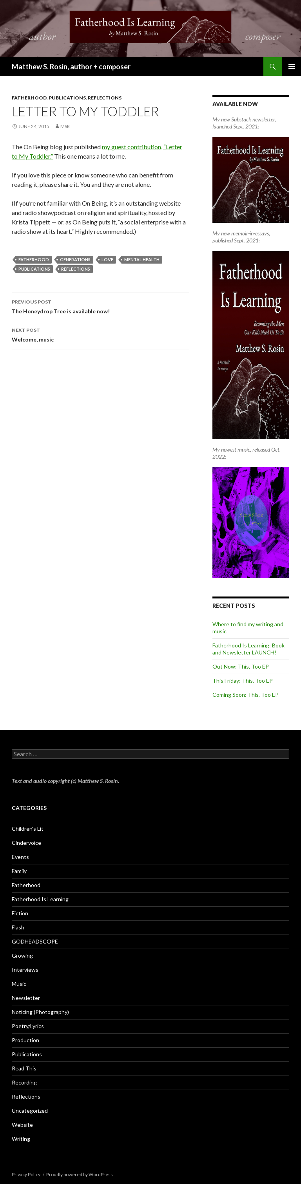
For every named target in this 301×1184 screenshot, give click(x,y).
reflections (75, 268)
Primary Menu (291, 66)
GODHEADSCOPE (35, 941)
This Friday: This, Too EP (242, 680)
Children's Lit (28, 828)
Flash (18, 927)
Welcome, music (100, 334)
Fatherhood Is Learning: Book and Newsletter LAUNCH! (248, 649)
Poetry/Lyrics (28, 1026)
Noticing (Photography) (40, 1012)
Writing (21, 1138)
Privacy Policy (26, 1174)
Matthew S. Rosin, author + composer (71, 66)
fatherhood (33, 259)
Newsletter (26, 997)
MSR (65, 126)
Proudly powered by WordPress (79, 1174)
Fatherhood (29, 98)
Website (22, 1124)
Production (25, 1040)
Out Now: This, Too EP (240, 666)
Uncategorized (30, 1110)
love (107, 259)
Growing (22, 955)
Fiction (20, 913)
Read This (24, 1068)
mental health (142, 259)
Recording (24, 1082)
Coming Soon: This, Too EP (245, 694)
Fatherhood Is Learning (40, 899)
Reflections (104, 98)
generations (75, 259)
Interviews (25, 969)
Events (20, 856)
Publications (67, 98)
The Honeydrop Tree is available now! (100, 306)
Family (19, 871)
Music (19, 983)
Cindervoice (26, 842)
